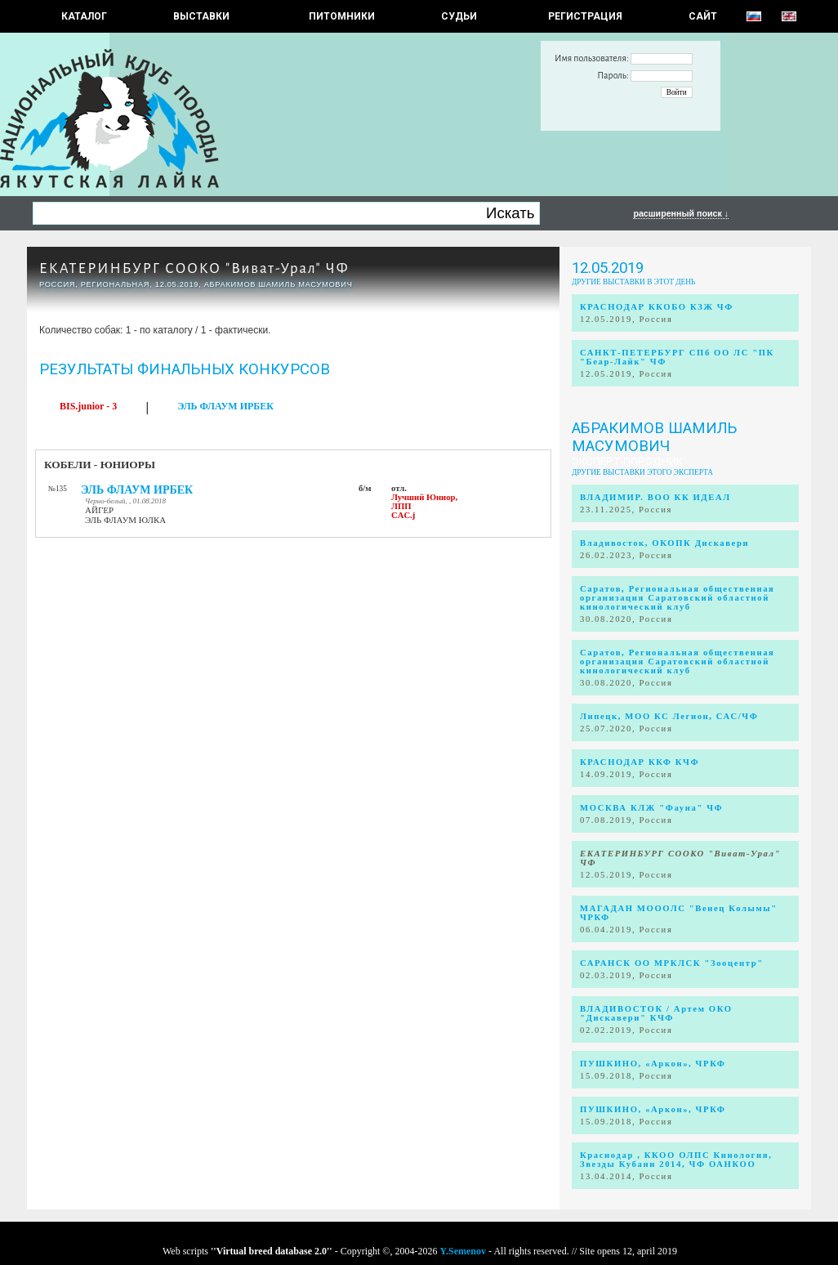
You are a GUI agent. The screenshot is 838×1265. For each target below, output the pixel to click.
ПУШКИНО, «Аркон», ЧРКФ (652, 1063)
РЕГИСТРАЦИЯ (585, 16)
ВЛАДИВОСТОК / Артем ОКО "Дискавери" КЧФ (656, 1013)
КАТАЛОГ (84, 16)
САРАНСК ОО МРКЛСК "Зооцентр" (672, 963)
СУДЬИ (459, 16)
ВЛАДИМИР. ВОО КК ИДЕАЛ (655, 497)
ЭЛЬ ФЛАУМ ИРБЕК (225, 406)
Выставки (201, 16)
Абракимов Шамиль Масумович (654, 437)
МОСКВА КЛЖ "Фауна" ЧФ (651, 807)
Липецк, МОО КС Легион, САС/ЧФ (669, 716)
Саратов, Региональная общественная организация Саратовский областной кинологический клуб (677, 597)
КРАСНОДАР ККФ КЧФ (639, 762)
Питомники (342, 16)
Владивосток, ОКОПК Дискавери (664, 543)
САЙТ (703, 16)
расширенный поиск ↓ (681, 213)
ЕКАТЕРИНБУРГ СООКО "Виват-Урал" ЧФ (194, 268)
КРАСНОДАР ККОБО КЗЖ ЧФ (656, 306)
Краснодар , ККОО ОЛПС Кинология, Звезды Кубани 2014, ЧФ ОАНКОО (676, 1160)
